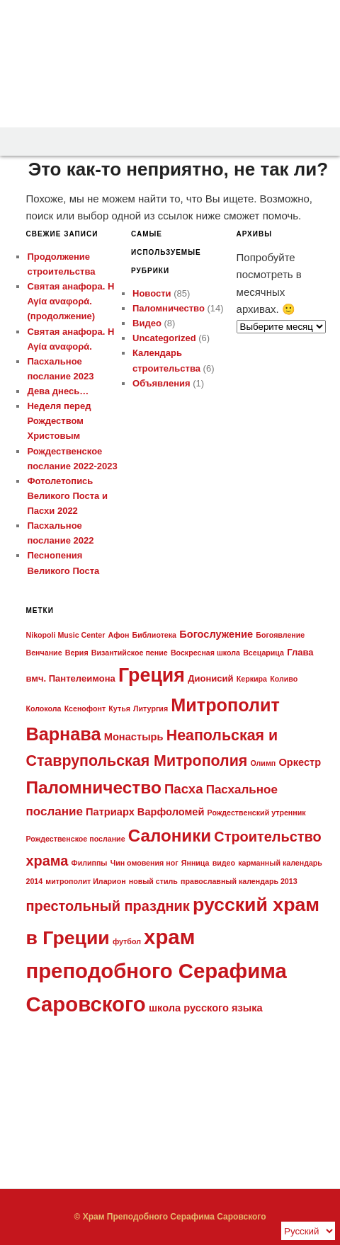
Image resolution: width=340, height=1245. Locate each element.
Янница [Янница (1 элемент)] (195, 863)
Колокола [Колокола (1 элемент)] (43, 708)
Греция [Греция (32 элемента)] (151, 675)
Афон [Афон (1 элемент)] (119, 635)
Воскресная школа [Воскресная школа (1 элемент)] (205, 652)
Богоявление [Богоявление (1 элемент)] (280, 635)
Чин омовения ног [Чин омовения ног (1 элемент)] (144, 863)
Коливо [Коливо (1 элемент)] (284, 679)
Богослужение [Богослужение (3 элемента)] (216, 634)
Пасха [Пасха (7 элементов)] (183, 788)
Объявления (161, 383)
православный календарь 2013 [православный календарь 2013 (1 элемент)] (239, 881)
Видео (147, 323)
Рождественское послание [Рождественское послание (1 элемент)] (75, 838)
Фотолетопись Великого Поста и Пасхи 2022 (67, 496)
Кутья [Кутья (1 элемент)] (119, 708)
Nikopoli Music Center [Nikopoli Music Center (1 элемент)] (65, 635)
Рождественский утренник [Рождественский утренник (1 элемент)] (257, 812)
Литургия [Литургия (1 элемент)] (150, 708)
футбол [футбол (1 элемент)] (127, 941)
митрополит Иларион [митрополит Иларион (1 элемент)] (85, 881)
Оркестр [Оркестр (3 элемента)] (299, 762)
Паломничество (168, 308)
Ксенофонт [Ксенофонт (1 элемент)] (85, 708)
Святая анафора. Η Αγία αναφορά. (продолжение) (70, 301)
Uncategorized (164, 338)
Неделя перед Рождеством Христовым (59, 421)
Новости (151, 293)
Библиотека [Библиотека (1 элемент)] (154, 635)
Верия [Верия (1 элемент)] (77, 652)
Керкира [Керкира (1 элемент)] (252, 679)
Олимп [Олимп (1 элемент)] (263, 763)
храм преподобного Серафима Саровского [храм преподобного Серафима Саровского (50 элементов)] (156, 970)
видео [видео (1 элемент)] (223, 863)
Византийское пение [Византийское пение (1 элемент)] (129, 652)
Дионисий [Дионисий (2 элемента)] (210, 678)
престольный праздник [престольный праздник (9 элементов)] (107, 906)
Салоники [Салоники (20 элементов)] (169, 835)
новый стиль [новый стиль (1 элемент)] (153, 881)
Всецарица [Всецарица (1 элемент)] (263, 652)
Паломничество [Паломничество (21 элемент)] (93, 787)
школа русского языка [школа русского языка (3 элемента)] (206, 1008)
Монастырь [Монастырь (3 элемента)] (134, 736)
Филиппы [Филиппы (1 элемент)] (90, 863)
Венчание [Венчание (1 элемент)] (44, 652)
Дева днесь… (58, 391)
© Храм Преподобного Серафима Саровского (170, 1217)
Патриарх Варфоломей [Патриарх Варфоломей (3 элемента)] (145, 811)
